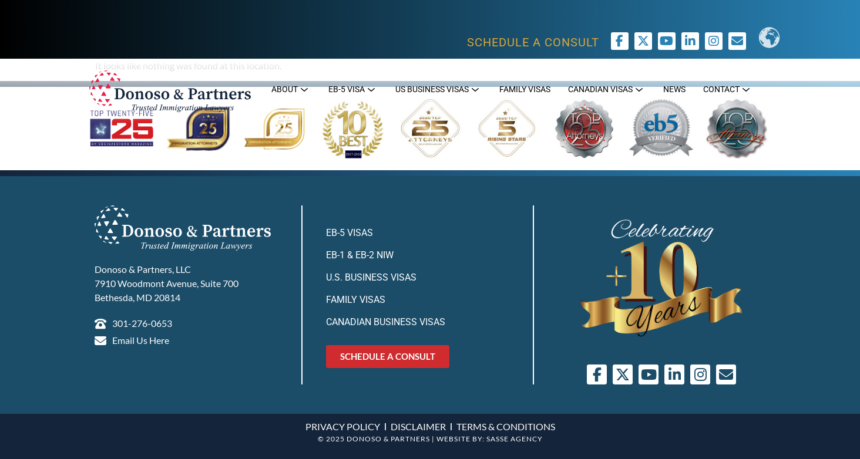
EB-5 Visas (349, 232)
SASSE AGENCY (514, 438)
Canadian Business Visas (385, 322)
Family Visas (355, 299)
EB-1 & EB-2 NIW (360, 255)
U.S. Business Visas (371, 277)
